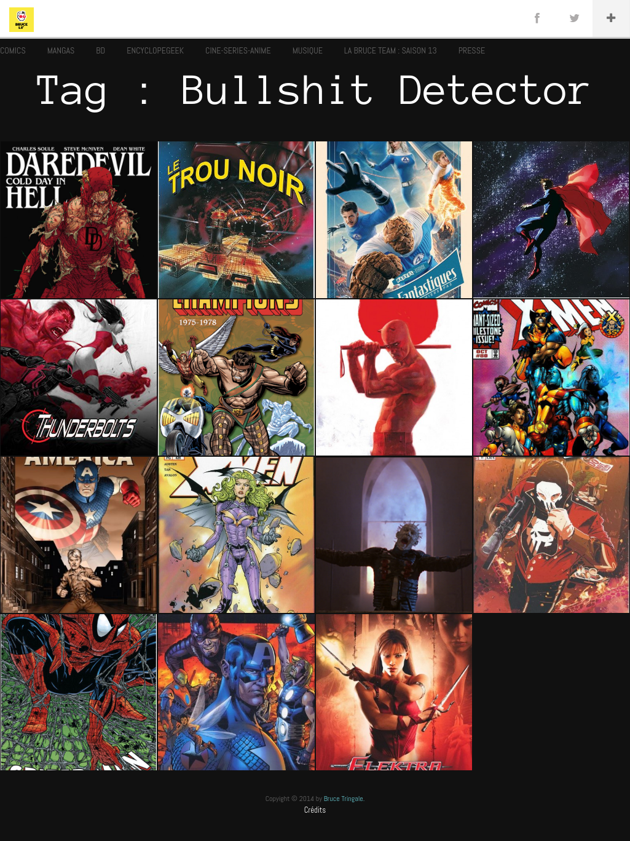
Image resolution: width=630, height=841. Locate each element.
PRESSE (472, 50)
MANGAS (61, 50)
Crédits (315, 810)
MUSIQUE (308, 50)
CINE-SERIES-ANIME (238, 50)
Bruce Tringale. (344, 798)
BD (100, 50)
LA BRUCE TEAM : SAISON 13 (390, 50)
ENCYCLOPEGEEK (155, 50)
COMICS (13, 50)
